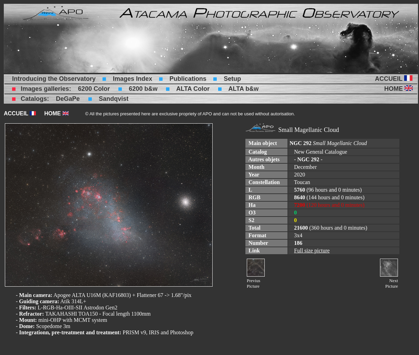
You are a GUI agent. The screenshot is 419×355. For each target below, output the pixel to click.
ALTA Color (193, 88)
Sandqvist (113, 98)
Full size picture (312, 250)
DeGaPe (68, 98)
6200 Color (94, 88)
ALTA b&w (243, 88)
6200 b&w (143, 88)
